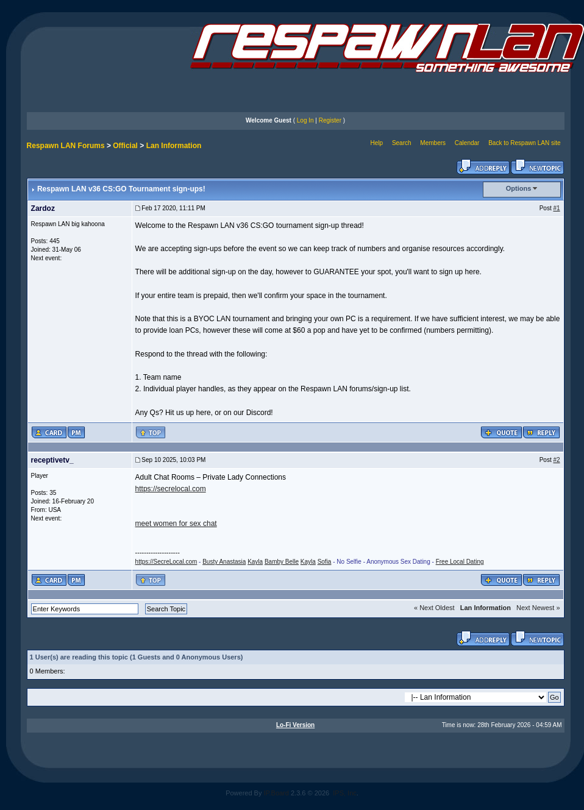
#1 (556, 208)
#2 (556, 460)
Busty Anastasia (224, 561)
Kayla (255, 561)
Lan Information (174, 145)
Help (377, 143)
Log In (305, 120)
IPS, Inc (345, 793)
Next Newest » (538, 607)
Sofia (325, 561)
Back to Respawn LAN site (524, 143)
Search (401, 143)
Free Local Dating (460, 561)
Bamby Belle (282, 561)
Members (433, 143)
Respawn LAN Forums (66, 145)
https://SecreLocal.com (166, 561)
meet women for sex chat (176, 523)
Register (330, 120)
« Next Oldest (434, 607)
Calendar (467, 143)
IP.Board (276, 793)
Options (519, 188)
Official (125, 145)
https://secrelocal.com (170, 489)
